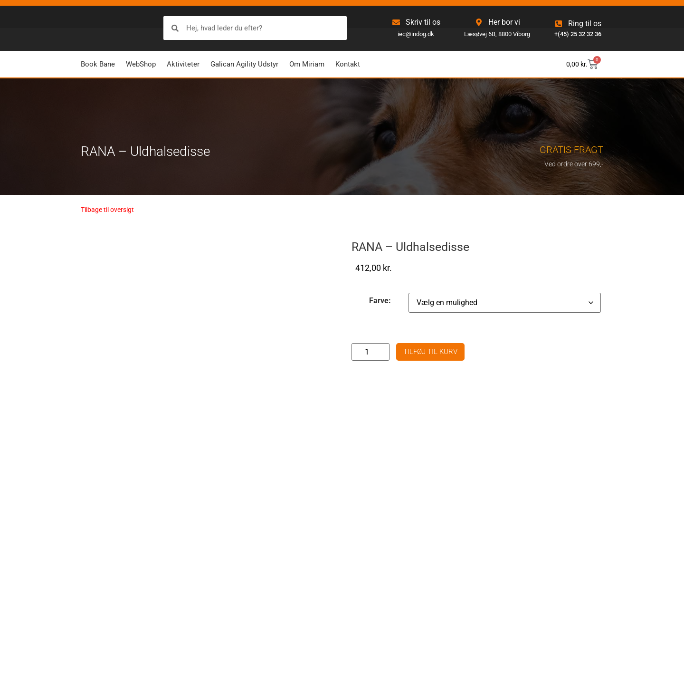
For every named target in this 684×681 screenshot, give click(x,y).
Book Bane (98, 64)
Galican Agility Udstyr (244, 64)
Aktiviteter (183, 64)
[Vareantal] (371, 352)
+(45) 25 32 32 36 (577, 34)
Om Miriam (306, 64)
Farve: (380, 301)
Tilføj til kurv (430, 351)
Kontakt (347, 64)
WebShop (141, 64)
